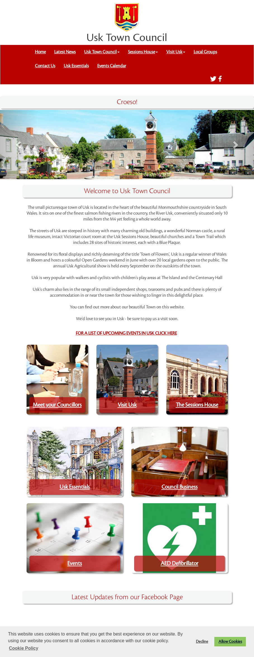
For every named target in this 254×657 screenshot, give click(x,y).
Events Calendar (111, 65)
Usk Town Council (102, 51)
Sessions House (143, 51)
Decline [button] (202, 641)
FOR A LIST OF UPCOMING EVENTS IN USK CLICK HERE (126, 333)
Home (40, 51)
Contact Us (45, 65)
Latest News (65, 51)
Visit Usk (175, 51)
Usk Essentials (76, 65)
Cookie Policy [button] (23, 648)
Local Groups (205, 51)
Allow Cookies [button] (230, 641)
